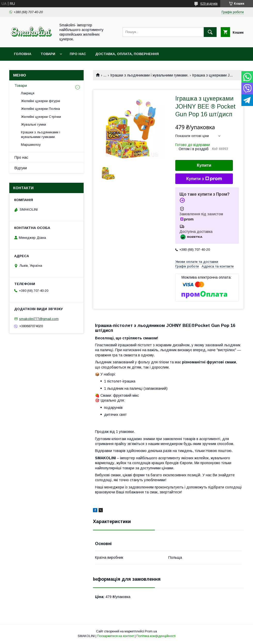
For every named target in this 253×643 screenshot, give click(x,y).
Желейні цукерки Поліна (40, 109)
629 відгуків (209, 3)
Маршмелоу (31, 145)
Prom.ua (151, 631)
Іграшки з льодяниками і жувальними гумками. (149, 75)
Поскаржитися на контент (115, 636)
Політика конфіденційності (156, 636)
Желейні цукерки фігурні (40, 101)
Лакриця (27, 93)
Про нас (78, 54)
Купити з (204, 179)
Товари (48, 54)
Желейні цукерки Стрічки (41, 117)
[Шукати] (210, 32)
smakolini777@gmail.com (39, 319)
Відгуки (20, 168)
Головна (22, 54)
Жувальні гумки (33, 124)
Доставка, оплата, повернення (127, 54)
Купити (204, 165)
